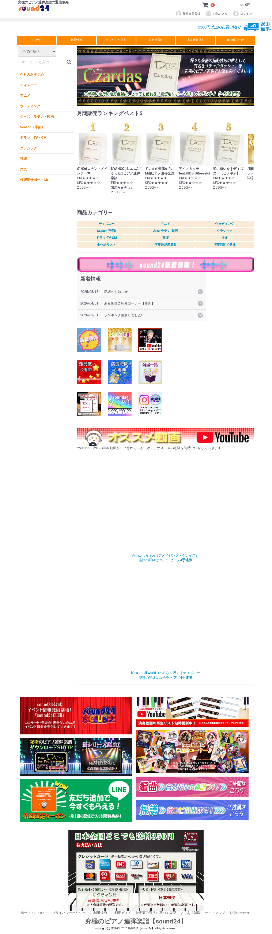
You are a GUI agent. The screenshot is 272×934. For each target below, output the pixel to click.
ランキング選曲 (116, 40)
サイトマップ (215, 913)
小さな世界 (165, 621)
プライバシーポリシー (69, 913)
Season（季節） (32, 127)
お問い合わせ (239, 913)
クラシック (28, 148)
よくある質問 (190, 913)
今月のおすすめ (32, 74)
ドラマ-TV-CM (106, 238)
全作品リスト (106, 245)
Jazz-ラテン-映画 (165, 231)
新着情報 (76, 40)
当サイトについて (34, 913)
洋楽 (23, 169)
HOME (37, 40)
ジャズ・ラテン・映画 (37, 117)
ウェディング (30, 106)
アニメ (25, 96)
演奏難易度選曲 (165, 245)
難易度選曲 (155, 40)
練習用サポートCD (34, 180)
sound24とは (235, 40)
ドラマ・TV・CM (33, 138)
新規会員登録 (187, 14)
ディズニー (28, 85)
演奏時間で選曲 (225, 245)
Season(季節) (106, 231)
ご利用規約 (98, 913)
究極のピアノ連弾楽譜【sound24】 (136, 921)
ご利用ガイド (121, 913)
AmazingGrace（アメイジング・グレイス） (165, 503)
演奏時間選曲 (195, 40)
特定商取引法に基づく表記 (156, 913)
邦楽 (23, 159)
